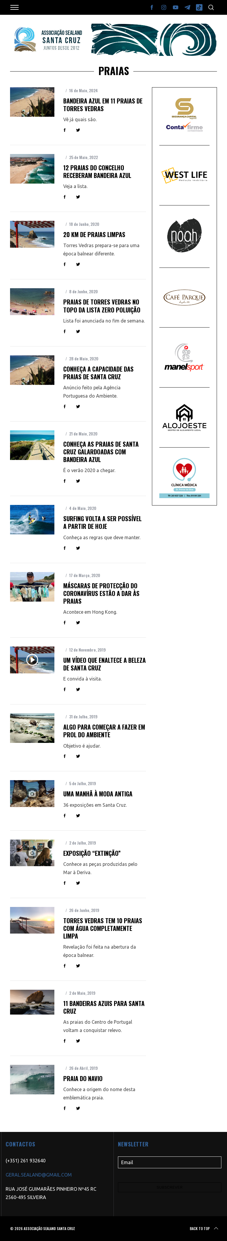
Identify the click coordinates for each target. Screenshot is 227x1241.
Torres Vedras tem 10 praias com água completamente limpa (102, 928)
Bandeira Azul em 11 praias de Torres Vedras (102, 104)
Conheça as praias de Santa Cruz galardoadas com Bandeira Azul (101, 452)
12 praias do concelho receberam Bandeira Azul (97, 171)
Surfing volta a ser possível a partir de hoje (102, 522)
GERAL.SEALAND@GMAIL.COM (39, 1174)
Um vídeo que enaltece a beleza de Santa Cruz (104, 664)
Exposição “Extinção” (92, 853)
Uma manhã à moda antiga (97, 793)
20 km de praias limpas (94, 234)
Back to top (204, 1228)
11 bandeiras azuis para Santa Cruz (104, 1007)
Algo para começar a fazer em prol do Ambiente (104, 730)
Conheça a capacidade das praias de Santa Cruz (98, 372)
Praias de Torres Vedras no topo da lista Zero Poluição (101, 305)
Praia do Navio (83, 1078)
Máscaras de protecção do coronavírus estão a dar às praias (101, 593)
